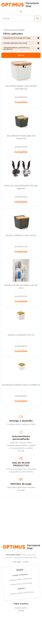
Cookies (26, 562)
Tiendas (21, 611)
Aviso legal (16, 562)
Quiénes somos (21, 608)
